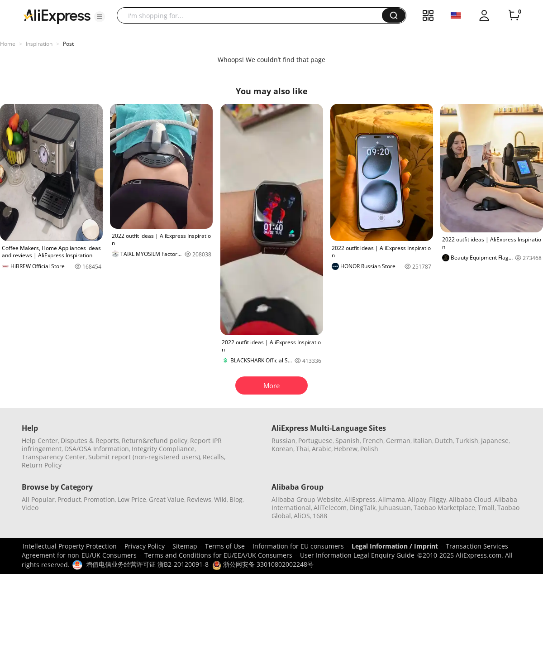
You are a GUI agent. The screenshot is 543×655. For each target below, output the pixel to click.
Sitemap (184, 546)
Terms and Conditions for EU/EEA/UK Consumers (218, 555)
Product (69, 499)
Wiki (220, 499)
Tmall (486, 507)
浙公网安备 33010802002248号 (263, 564)
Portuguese (315, 440)
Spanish (347, 440)
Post (68, 44)
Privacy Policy (144, 546)
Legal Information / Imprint (395, 546)
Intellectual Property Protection (70, 546)
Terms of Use (225, 546)
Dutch (444, 440)
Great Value (166, 499)
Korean (282, 448)
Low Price (132, 499)
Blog (236, 499)
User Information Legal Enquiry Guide (357, 555)
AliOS (302, 515)
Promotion (99, 499)
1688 (320, 515)
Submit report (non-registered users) (144, 457)
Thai (302, 448)
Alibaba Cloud (470, 499)
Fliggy (437, 499)
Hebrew (345, 448)
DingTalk (362, 507)
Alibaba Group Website (307, 499)
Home (7, 44)
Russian (283, 440)
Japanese (495, 440)
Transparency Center (54, 457)
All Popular (38, 499)
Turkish (467, 440)
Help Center (40, 440)
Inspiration (39, 44)
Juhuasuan (394, 507)
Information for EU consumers (298, 546)
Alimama (391, 499)
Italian (422, 440)
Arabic (321, 448)
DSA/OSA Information (96, 448)
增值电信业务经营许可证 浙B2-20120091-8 (147, 564)
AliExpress (360, 499)
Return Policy (42, 465)
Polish (369, 448)
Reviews (199, 499)
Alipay (417, 499)
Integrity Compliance (163, 448)
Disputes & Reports (90, 440)
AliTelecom (330, 507)
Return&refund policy (154, 440)
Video (30, 507)
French (372, 440)
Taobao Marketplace (444, 507)
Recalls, (214, 457)
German (398, 440)
